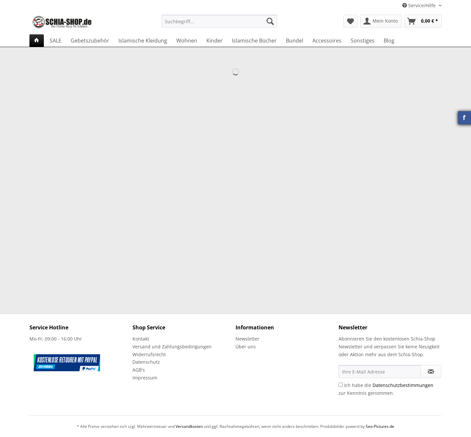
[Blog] (389, 40)
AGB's (138, 370)
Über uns (246, 346)
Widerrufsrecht (149, 354)
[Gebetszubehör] (90, 40)
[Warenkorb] (423, 21)
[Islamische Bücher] (254, 40)
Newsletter (247, 339)
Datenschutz (146, 362)
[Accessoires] (327, 40)
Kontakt (140, 339)
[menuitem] (219, 24)
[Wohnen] (187, 40)
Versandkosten (189, 426)
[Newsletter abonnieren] (431, 371)
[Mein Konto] (380, 21)
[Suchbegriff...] (219, 21)
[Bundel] (294, 40)
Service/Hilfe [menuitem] (419, 5)
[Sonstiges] (362, 40)
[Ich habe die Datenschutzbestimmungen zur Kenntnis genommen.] (341, 385)
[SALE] (55, 40)
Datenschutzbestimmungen (403, 385)
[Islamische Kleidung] (143, 40)
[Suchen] (270, 21)
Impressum (144, 378)
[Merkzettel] (350, 21)
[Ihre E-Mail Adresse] (380, 371)
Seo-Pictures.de (380, 426)
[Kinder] (214, 40)
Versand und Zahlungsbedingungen (172, 346)
